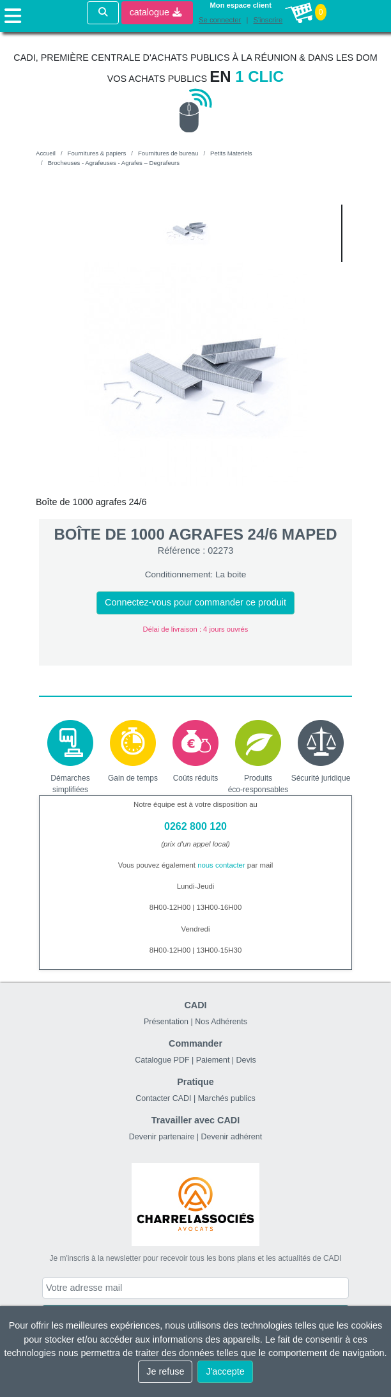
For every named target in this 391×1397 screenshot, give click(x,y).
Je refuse (165, 1371)
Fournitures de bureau (168, 153)
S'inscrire (267, 20)
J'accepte (225, 1371)
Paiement (213, 1060)
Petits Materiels (231, 153)
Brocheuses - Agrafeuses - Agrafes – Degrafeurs (114, 162)
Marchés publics (227, 1098)
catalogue (155, 12)
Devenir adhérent (232, 1136)
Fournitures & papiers (97, 153)
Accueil (46, 153)
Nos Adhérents (221, 1021)
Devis (246, 1060)
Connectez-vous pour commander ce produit (195, 602)
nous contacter (221, 865)
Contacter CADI (163, 1098)
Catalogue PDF (162, 1060)
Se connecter (220, 20)
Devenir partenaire (162, 1136)
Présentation (166, 1021)
